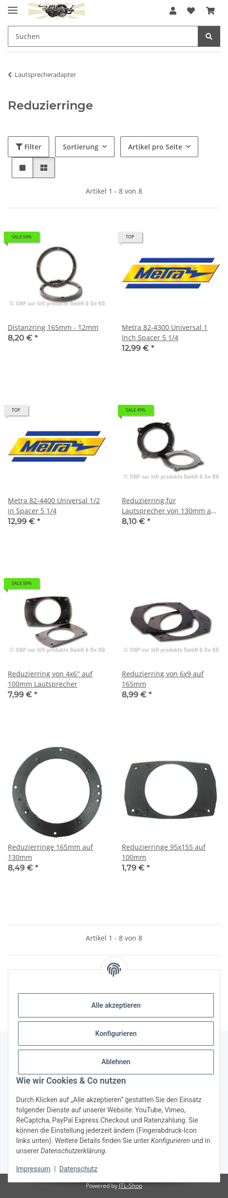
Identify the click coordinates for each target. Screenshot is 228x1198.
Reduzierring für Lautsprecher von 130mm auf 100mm (170, 506)
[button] (173, 10)
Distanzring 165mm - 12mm (53, 327)
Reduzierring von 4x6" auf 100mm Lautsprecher (50, 679)
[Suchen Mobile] (103, 36)
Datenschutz (78, 1169)
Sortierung (80, 146)
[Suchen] (209, 36)
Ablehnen (115, 1062)
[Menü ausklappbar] (13, 6)
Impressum (33, 1169)
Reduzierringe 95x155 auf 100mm (164, 852)
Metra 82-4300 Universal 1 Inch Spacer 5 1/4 (165, 332)
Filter (28, 146)
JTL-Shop (130, 1185)
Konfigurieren (115, 1033)
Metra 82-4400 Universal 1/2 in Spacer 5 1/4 (54, 505)
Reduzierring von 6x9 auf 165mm (163, 679)
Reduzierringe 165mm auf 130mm (50, 852)
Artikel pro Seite (155, 146)
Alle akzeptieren (115, 1005)
